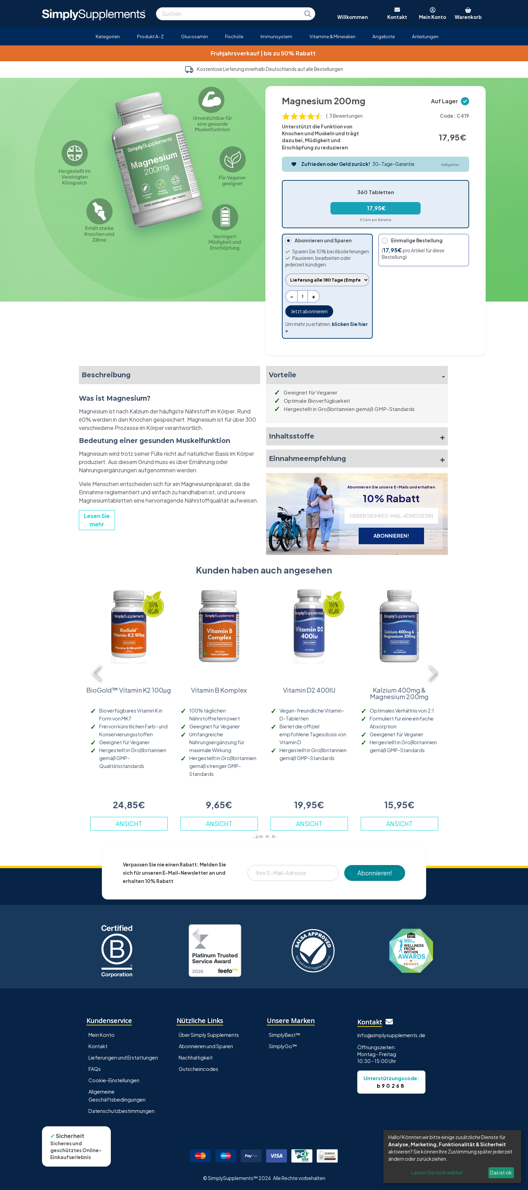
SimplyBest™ (284, 1035)
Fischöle (234, 36)
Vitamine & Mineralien (332, 36)
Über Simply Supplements (209, 1035)
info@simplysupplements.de (391, 1035)
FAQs (94, 1069)
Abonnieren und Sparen (206, 1046)
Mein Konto (101, 1035)
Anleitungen (425, 36)
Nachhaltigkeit (196, 1057)
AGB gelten (450, 164)
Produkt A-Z (150, 36)
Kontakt (97, 1046)
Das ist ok (501, 1172)
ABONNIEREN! (391, 536)
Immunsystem (276, 36)
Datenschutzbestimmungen (121, 1111)
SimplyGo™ (283, 1046)
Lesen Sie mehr (97, 520)
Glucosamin (194, 36)
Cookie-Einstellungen (113, 1080)
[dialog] (452, 1156)
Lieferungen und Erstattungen (123, 1057)
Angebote (383, 36)
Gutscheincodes (198, 1069)
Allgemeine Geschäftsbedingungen (117, 1095)
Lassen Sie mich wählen (437, 1172)
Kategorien (108, 36)
